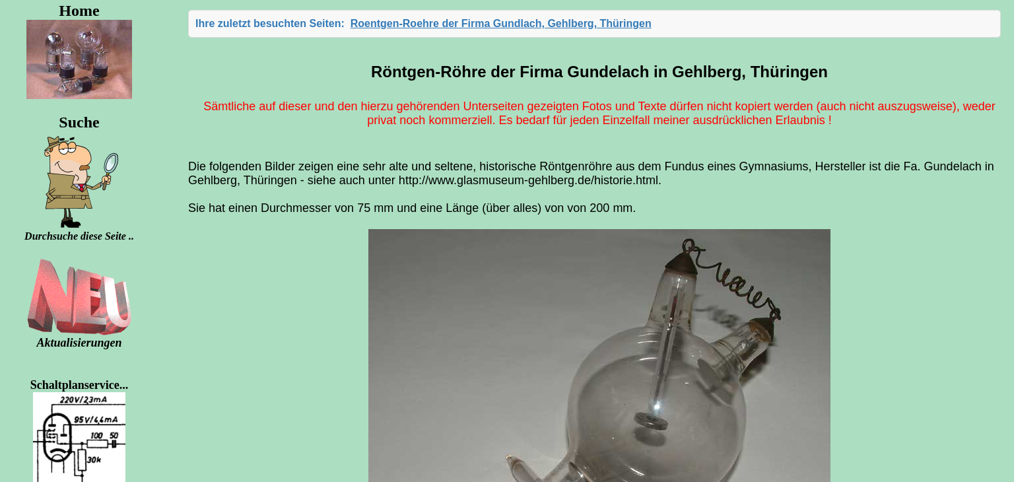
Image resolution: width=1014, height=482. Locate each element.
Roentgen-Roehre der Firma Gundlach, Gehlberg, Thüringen (501, 23)
